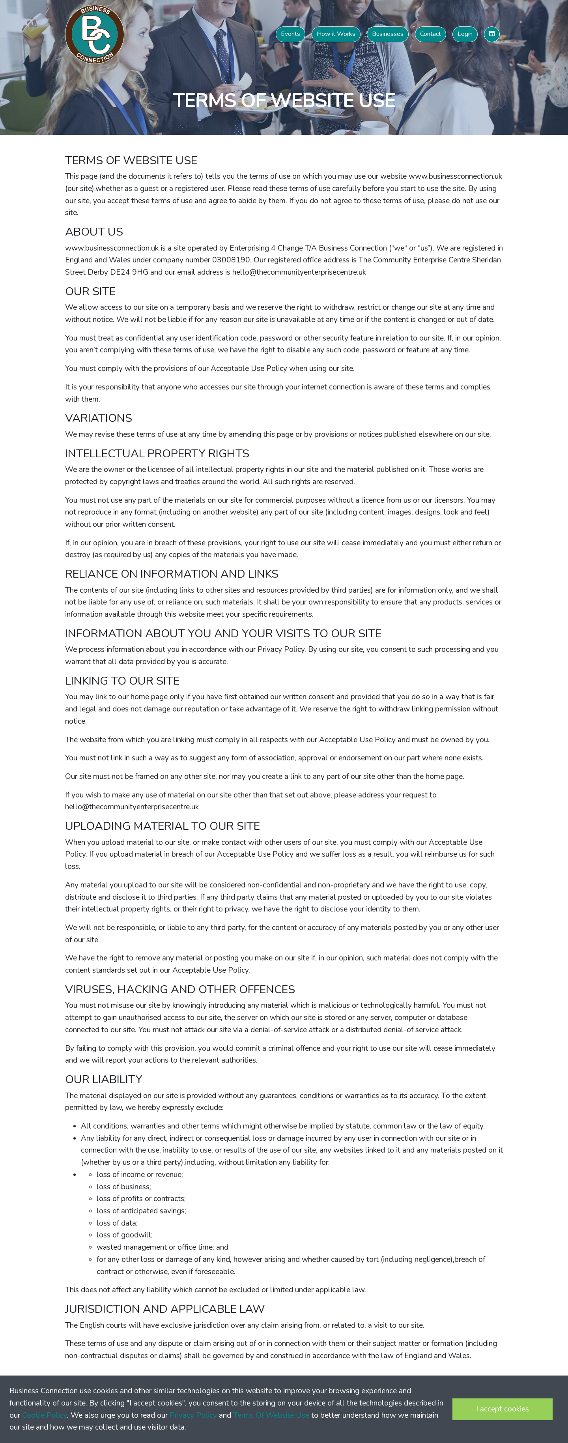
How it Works (336, 34)
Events (290, 34)
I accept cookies (502, 1409)
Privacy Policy (193, 1415)
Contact (430, 34)
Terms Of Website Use (271, 1415)
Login (465, 34)
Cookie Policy (44, 1415)
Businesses (388, 34)
